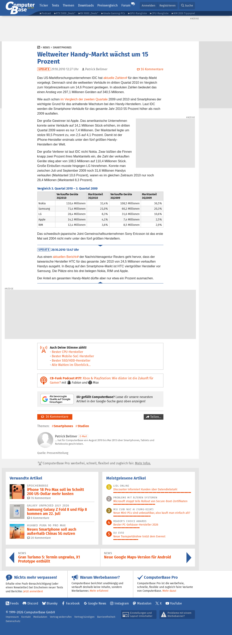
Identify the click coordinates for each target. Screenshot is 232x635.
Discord (32, 603)
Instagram (122, 603)
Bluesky (52, 603)
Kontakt (26, 617)
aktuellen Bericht (64, 256)
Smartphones (62, 47)
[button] (187, 5)
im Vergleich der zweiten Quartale (84, 99)
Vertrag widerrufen (61, 617)
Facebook (73, 603)
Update (43, 69)
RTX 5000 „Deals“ (65, 13)
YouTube (176, 603)
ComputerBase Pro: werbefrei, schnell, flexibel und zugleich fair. (94, 463)
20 (39, 538)
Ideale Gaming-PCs (114, 13)
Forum (125, 5)
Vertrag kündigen (84, 617)
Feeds (14, 603)
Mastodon (144, 603)
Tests (55, 5)
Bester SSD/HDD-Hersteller (71, 360)
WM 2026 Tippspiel (184, 13)
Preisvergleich (107, 5)
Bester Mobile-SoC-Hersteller (73, 356)
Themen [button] (68, 5)
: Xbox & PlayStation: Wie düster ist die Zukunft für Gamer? (101, 380)
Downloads (86, 5)
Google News (97, 603)
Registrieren (167, 5)
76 (39, 498)
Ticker (43, 5)
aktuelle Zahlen (114, 78)
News (46, 47)
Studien (83, 426)
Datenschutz (13, 621)
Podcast (46, 13)
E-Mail (83, 436)
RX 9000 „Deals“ (89, 13)
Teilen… (155, 417)
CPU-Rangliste (160, 13)
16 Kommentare (54, 416)
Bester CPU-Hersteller (67, 352)
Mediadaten (40, 617)
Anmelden (148, 5)
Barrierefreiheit (106, 617)
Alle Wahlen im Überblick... (71, 365)
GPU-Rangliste (138, 13)
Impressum (12, 617)
